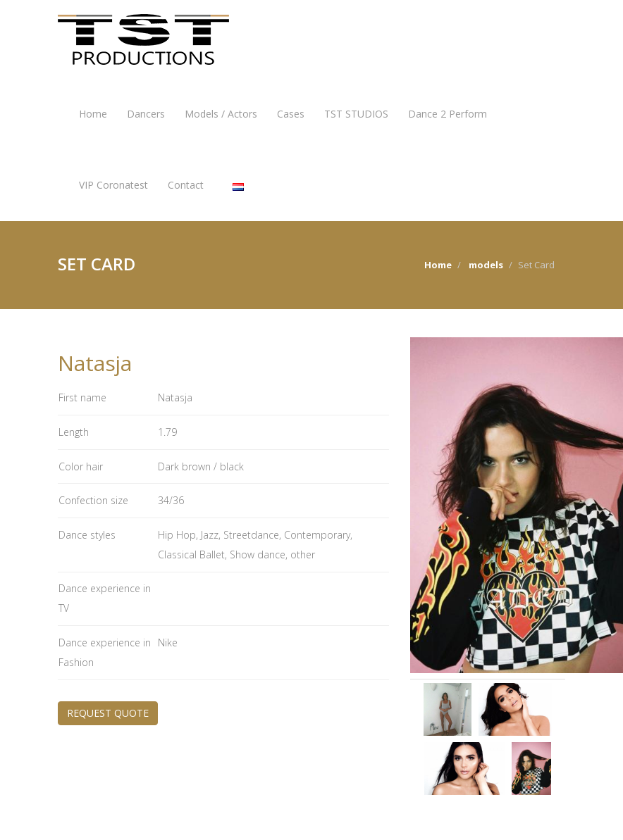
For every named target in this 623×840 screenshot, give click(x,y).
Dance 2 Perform (447, 113)
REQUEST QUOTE (108, 713)
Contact (186, 185)
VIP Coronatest (113, 185)
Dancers (146, 113)
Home (93, 113)
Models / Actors (221, 113)
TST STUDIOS (356, 113)
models (486, 264)
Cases (290, 113)
